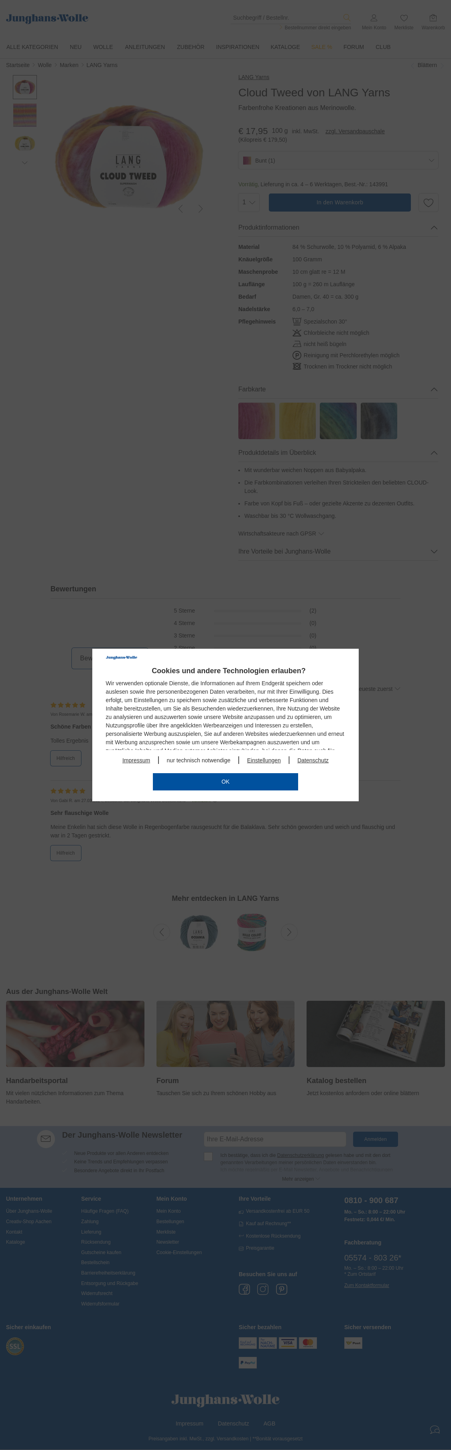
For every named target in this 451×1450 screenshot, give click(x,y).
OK (225, 781)
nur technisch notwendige (199, 760)
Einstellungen (264, 760)
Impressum (136, 760)
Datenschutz (313, 760)
